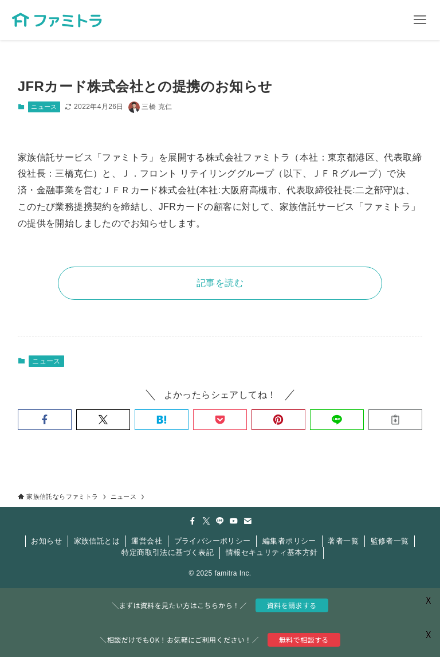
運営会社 (146, 541)
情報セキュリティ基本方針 (272, 552)
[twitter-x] (206, 521)
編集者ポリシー (289, 541)
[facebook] (192, 521)
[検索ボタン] (380, 20)
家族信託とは (97, 541)
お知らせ (46, 541)
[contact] (247, 521)
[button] (45, 419)
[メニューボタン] (420, 20)
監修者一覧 (390, 541)
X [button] (428, 634)
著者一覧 (343, 541)
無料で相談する (304, 639)
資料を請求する (292, 605)
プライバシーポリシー (212, 541)
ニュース (44, 106)
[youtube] (234, 521)
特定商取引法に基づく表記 (167, 552)
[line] (220, 521)
